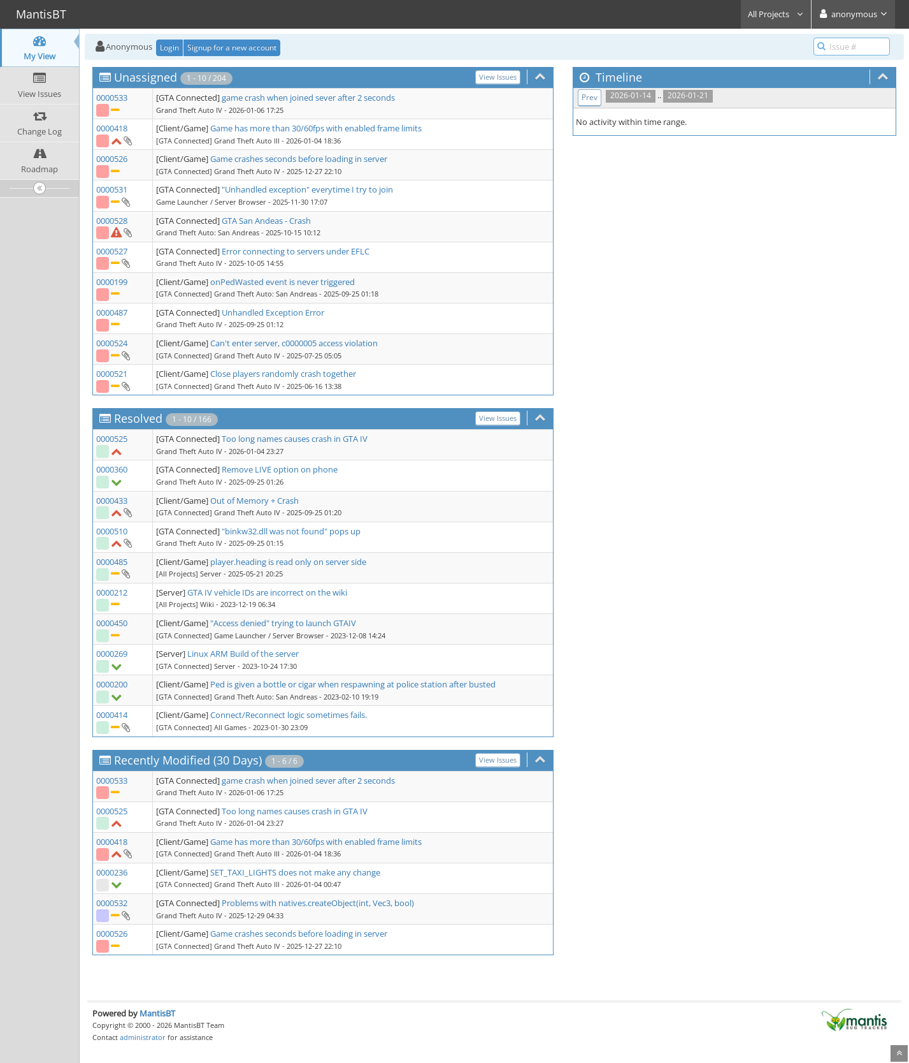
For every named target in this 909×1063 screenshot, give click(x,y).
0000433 (111, 500)
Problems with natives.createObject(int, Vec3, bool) (318, 903)
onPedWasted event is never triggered (282, 282)
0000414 (111, 715)
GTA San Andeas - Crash (266, 220)
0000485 (111, 562)
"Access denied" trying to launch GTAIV (283, 623)
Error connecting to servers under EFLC (295, 251)
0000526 (111, 159)
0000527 (111, 251)
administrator (143, 1037)
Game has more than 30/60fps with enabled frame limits (316, 128)
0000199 (111, 282)
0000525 (111, 438)
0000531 (111, 189)
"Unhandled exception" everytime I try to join (307, 189)
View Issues (498, 77)
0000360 (111, 469)
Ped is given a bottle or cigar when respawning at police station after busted (353, 684)
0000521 (111, 373)
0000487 (111, 312)
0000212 (111, 592)
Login (169, 47)
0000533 (111, 97)
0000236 (111, 872)
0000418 (111, 128)
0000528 (111, 220)
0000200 (111, 684)
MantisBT (157, 1013)
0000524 (111, 343)
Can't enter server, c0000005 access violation (294, 343)
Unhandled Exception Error (273, 312)
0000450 (111, 623)
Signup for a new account (231, 47)
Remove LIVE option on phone (280, 469)
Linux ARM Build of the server (243, 653)
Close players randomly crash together (283, 373)
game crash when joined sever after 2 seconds (308, 97)
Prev (590, 97)
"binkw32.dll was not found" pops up (291, 531)
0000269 (111, 653)
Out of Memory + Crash (254, 500)
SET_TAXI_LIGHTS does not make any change (295, 872)
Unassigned (145, 77)
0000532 (111, 903)
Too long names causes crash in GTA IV (295, 438)
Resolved (138, 418)
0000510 (111, 531)
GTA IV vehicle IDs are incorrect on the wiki (267, 592)
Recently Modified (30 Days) (188, 760)
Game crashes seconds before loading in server (298, 159)
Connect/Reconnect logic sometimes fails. (288, 715)
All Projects (776, 14)
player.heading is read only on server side (288, 562)
